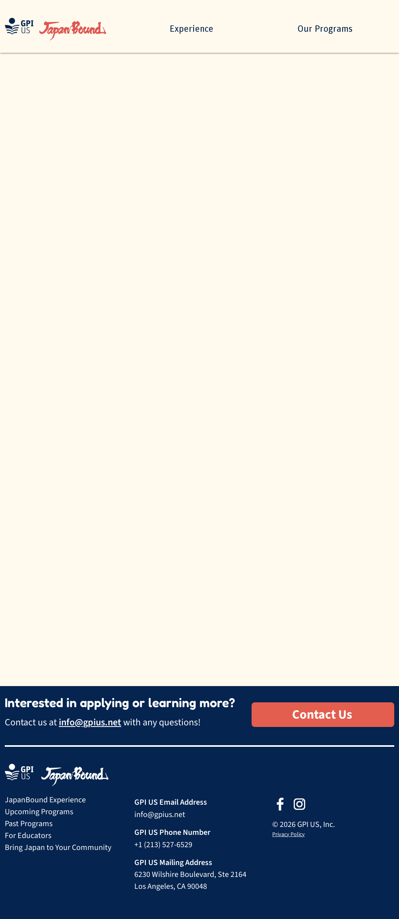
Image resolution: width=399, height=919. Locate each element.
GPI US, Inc (315, 824)
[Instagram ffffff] (299, 804)
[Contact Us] (323, 714)
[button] (324, 29)
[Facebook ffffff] (280, 804)
